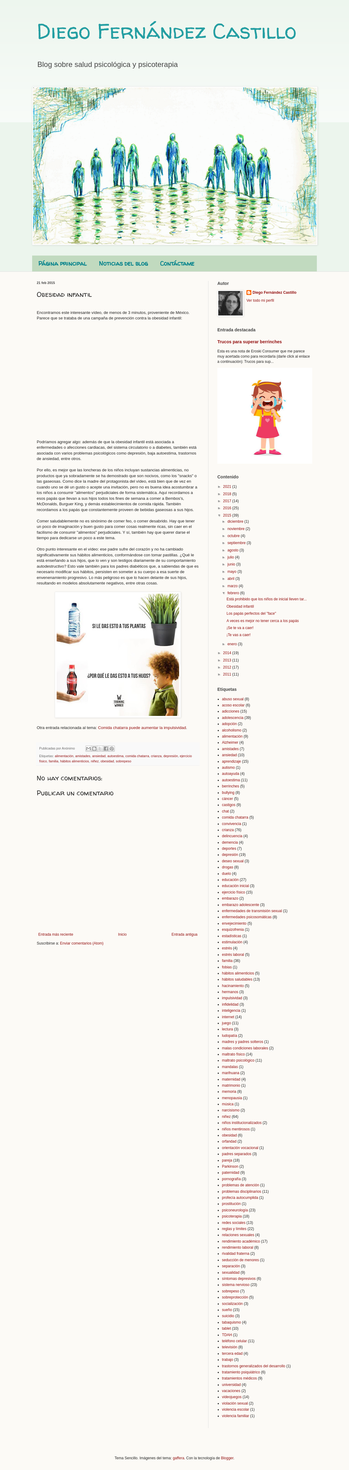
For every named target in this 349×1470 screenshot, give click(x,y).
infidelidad (230, 1004)
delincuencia (232, 836)
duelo (226, 873)
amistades (82, 756)
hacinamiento (233, 986)
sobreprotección (235, 1297)
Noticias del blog (123, 263)
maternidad (231, 1079)
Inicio (122, 934)
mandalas (230, 1067)
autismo (228, 767)
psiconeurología (235, 1210)
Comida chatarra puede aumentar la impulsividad (142, 727)
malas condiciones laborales (245, 1048)
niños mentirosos (236, 1129)
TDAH (227, 1335)
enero (232, 644)
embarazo (230, 898)
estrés (227, 948)
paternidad (230, 1172)
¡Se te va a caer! (240, 628)
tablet (226, 1328)
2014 (227, 653)
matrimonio (231, 1085)
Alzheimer (230, 742)
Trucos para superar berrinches (249, 341)
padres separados (236, 1154)
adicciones (230, 711)
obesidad (107, 761)
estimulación (232, 942)
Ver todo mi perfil (260, 300)
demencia (230, 842)
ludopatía (229, 1035)
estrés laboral (233, 954)
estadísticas (231, 936)
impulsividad (232, 998)
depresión (170, 756)
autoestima (115, 756)
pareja (227, 1160)
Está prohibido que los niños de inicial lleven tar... (267, 599)
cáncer (227, 799)
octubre (234, 536)
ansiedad (99, 756)
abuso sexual (233, 699)
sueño (227, 1310)
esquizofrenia (233, 929)
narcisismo (230, 1110)
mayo (232, 571)
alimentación (64, 756)
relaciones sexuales (238, 1235)
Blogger (227, 1458)
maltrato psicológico (238, 1060)
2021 (227, 486)
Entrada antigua (184, 934)
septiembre (237, 543)
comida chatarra (137, 756)
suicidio (228, 1316)
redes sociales (234, 1223)
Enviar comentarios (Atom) (81, 943)
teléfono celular (234, 1341)
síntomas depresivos (239, 1279)
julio (231, 557)
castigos (228, 805)
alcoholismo (231, 730)
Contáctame (177, 263)
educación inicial (235, 886)
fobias (227, 967)
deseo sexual (233, 861)
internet (228, 1017)
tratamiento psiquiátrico (241, 1372)
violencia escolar (235, 1409)
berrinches (230, 786)
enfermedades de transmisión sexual (252, 911)
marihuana (230, 1073)
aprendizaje (231, 761)
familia (53, 761)
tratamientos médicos (239, 1378)
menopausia (232, 1098)
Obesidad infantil (240, 606)
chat (225, 811)
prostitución (231, 1204)
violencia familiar (235, 1416)
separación (231, 1266)
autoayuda (230, 774)
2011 (227, 674)
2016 (227, 508)
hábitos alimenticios (74, 761)
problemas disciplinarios (241, 1191)
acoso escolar (233, 705)
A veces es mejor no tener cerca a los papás (263, 621)
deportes (229, 848)
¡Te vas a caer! (239, 635)
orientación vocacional (240, 1148)
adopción (229, 724)
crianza (156, 756)
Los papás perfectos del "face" (251, 613)
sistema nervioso (236, 1285)
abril (231, 579)
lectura (227, 1029)
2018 (227, 494)
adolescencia (232, 718)
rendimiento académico (241, 1241)
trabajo (227, 1360)
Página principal (62, 263)
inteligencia (231, 1010)
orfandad (229, 1141)
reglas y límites (234, 1229)
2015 (227, 515)
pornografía (231, 1179)
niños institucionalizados (241, 1123)
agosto (233, 550)
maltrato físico (233, 1054)
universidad (231, 1385)
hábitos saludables (237, 979)
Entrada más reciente (55, 934)
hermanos (230, 992)
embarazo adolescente (240, 905)
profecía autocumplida (240, 1198)
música (228, 1104)
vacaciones (231, 1391)
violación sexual (235, 1403)
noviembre (236, 529)
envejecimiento (234, 923)
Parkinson (230, 1166)
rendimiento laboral (237, 1247)
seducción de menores (240, 1260)
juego (226, 1023)
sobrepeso (123, 761)
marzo (233, 586)
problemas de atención (240, 1185)
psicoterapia (232, 1216)
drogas (227, 867)
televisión (229, 1347)
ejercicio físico (233, 892)
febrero (233, 593)
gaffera (178, 1458)
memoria (229, 1091)
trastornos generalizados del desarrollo (253, 1366)
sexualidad (230, 1272)
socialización (232, 1304)
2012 (227, 667)
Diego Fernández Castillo (166, 31)
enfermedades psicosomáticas (247, 917)
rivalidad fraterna (235, 1253)
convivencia (231, 824)
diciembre (235, 521)
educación (230, 880)
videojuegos (232, 1397)
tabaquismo (231, 1322)
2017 (227, 501)
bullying (228, 792)
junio (231, 564)
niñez (95, 761)
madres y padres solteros (242, 1042)
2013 (227, 660)
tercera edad (232, 1353)
